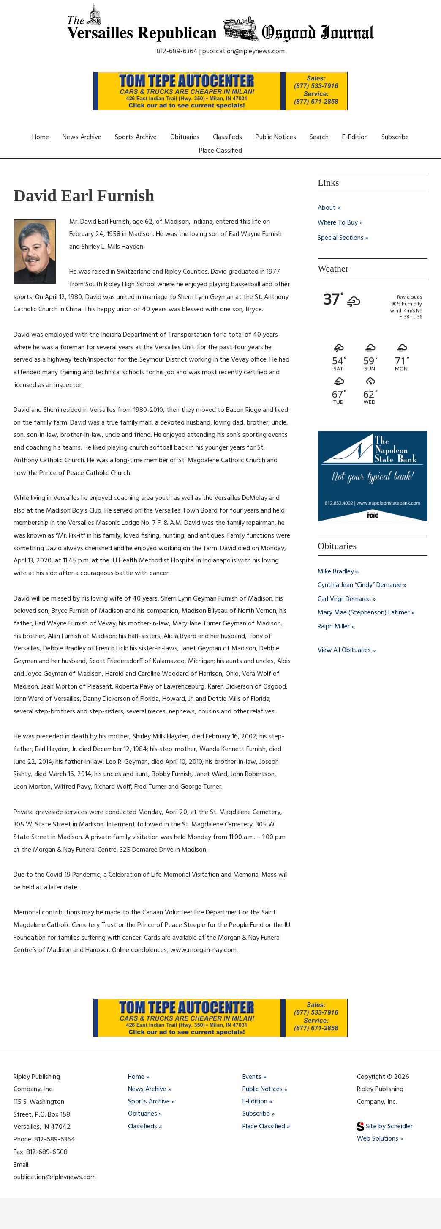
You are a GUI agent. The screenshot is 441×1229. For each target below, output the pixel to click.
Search (319, 137)
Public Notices (276, 137)
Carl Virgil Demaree (344, 599)
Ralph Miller (334, 626)
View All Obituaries (344, 650)
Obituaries (184, 137)
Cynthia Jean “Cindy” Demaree (360, 585)
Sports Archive (136, 137)
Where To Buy (338, 223)
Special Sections (341, 238)
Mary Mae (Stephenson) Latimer (364, 612)
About (327, 208)
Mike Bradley (336, 572)
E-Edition (355, 137)
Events (252, 1077)
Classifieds (227, 137)
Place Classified (220, 150)
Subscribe (395, 137)
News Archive (82, 137)
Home (40, 137)
